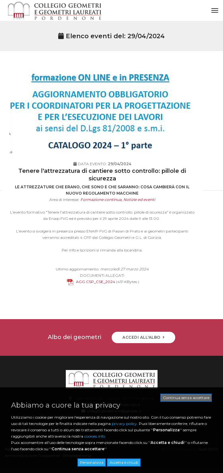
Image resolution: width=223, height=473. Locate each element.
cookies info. (95, 436)
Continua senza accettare (186, 397)
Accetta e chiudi (123, 462)
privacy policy (124, 423)
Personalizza (91, 462)
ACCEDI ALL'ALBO (143, 337)
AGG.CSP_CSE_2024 (91, 293)
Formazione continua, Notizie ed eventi (117, 211)
